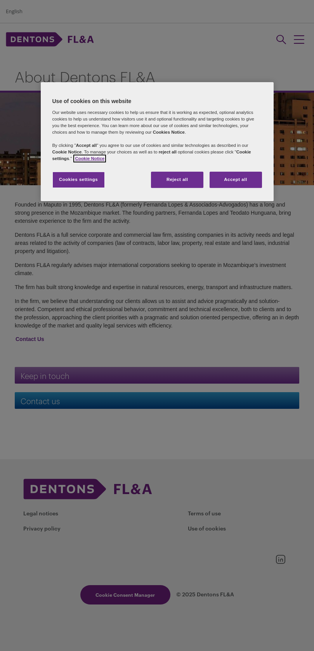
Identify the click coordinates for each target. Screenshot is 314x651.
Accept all (235, 179)
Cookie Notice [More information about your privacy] (89, 158)
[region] (157, 141)
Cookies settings (78, 179)
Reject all (177, 179)
